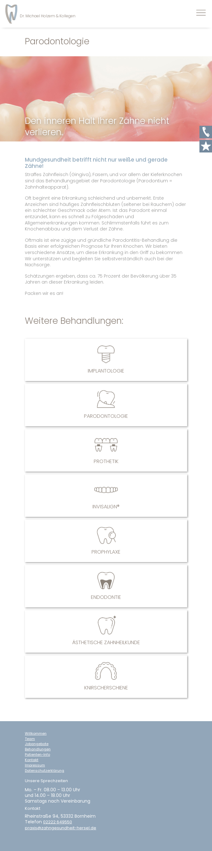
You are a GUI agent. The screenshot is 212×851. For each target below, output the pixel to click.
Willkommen (36, 733)
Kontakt (31, 760)
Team (30, 739)
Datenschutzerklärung (44, 771)
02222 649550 (57, 822)
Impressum (35, 765)
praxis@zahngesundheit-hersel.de (60, 828)
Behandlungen (38, 749)
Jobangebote (36, 744)
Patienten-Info (37, 755)
